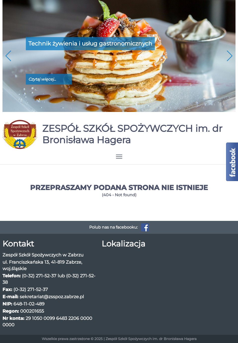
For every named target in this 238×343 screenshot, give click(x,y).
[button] (229, 55)
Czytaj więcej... (42, 79)
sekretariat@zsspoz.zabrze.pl (52, 296)
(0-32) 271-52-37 (39, 276)
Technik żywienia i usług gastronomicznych (90, 43)
